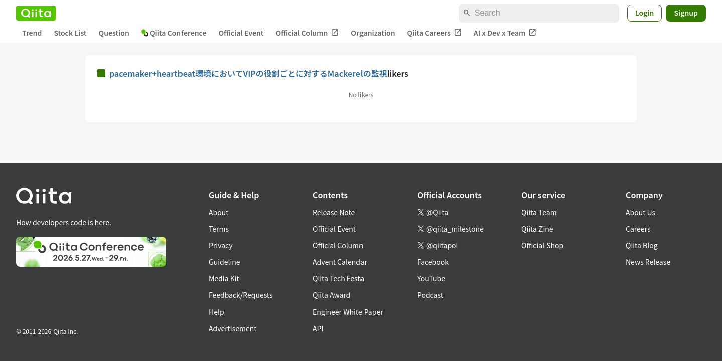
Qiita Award (331, 295)
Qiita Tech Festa (338, 278)
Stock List (70, 33)
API (318, 328)
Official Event (240, 33)
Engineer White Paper (348, 312)
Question (114, 33)
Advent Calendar (340, 262)
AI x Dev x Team (505, 33)
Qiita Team (539, 212)
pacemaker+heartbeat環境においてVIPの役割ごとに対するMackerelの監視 (248, 73)
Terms (219, 229)
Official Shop (542, 245)
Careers (638, 229)
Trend (32, 33)
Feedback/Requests (241, 295)
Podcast (430, 295)
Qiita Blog (642, 245)
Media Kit (224, 278)
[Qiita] (36, 13)
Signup (686, 13)
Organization (373, 33)
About (218, 212)
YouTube (431, 278)
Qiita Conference (174, 33)
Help (216, 312)
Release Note (334, 212)
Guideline (224, 262)
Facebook (433, 262)
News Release (648, 262)
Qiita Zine (537, 229)
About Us (640, 212)
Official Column (307, 33)
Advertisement (233, 328)
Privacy (220, 245)
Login (644, 13)
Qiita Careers (434, 33)
